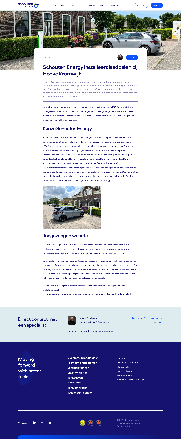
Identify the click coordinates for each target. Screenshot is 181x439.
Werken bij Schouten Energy (130, 379)
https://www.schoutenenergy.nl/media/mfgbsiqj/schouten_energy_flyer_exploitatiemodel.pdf (87, 294)
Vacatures (115, 5)
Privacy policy (123, 426)
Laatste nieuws (124, 371)
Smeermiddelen (78, 372)
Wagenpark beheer (80, 392)
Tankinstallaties (78, 387)
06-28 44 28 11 (156, 322)
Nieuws (91, 5)
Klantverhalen (123, 366)
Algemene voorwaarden (128, 423)
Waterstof (74, 382)
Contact (156, 5)
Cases (103, 5)
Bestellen (141, 5)
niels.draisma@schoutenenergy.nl (147, 318)
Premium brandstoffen (82, 362)
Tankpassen (75, 377)
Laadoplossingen (78, 367)
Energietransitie (124, 375)
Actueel (48, 57)
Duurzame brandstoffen (83, 357)
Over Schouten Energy (127, 362)
